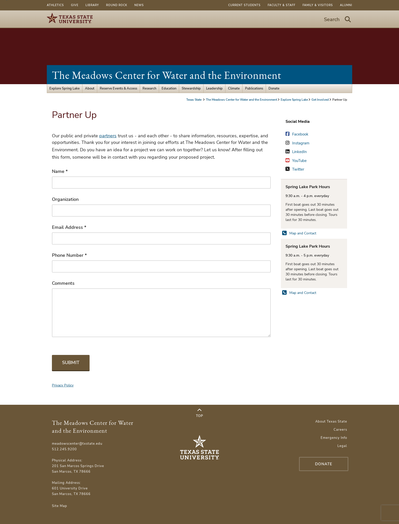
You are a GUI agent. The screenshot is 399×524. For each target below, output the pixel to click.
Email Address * (69, 227)
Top (199, 413)
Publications (254, 88)
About (89, 88)
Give (74, 5)
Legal (342, 446)
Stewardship (191, 88)
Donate (273, 88)
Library (92, 5)
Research (149, 88)
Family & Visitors (318, 5)
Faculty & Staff (281, 5)
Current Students (244, 5)
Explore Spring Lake (64, 88)
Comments (63, 283)
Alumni (346, 5)
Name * (60, 171)
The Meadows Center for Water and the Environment (166, 75)
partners (108, 136)
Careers (340, 429)
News (139, 5)
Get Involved (320, 100)
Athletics (55, 5)
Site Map (59, 506)
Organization (65, 199)
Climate (234, 88)
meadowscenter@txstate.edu (77, 443)
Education (169, 88)
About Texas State (331, 421)
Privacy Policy (63, 385)
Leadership (214, 88)
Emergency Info (334, 438)
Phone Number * (69, 255)
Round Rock (116, 5)
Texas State (194, 100)
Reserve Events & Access (118, 88)
